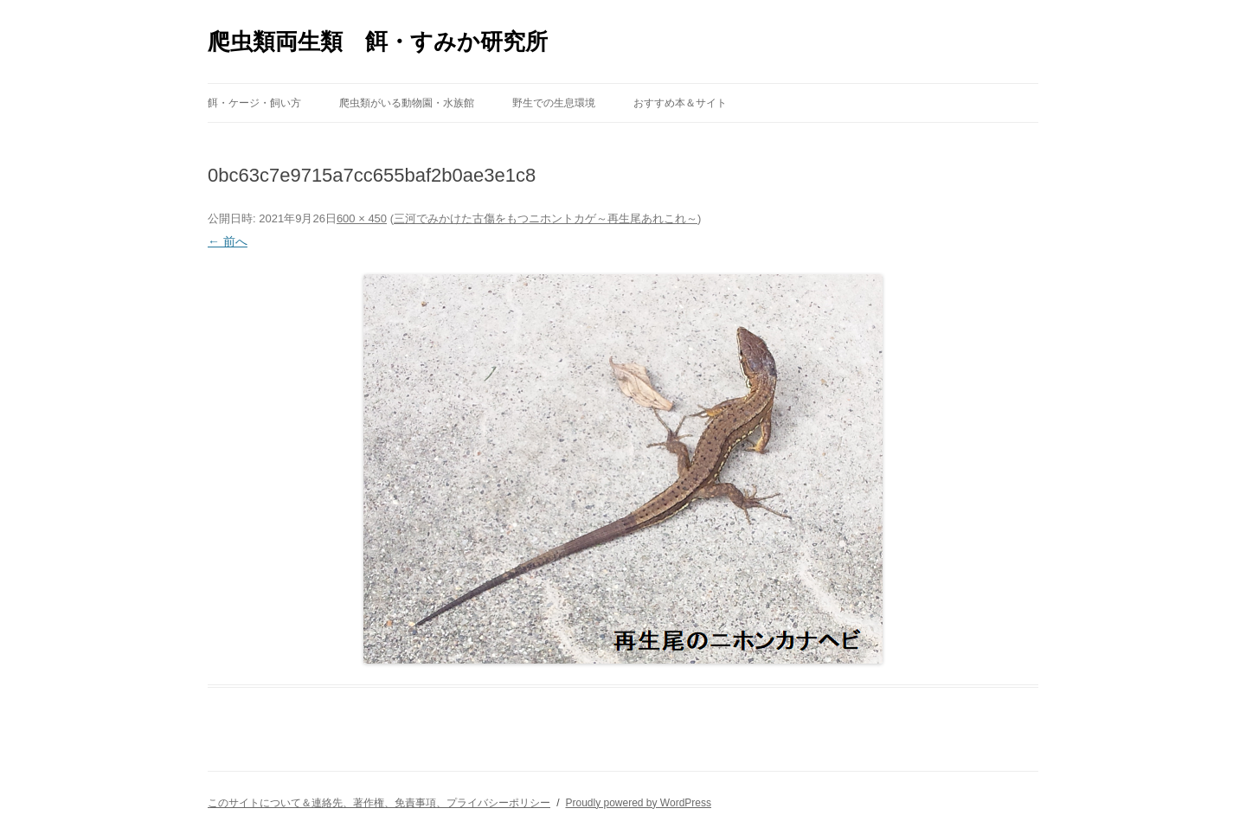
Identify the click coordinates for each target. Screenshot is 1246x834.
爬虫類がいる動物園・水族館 (406, 103)
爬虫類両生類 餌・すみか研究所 (378, 42)
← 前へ (227, 241)
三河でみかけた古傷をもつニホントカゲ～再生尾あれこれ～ (545, 218)
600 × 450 (362, 218)
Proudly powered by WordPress (638, 803)
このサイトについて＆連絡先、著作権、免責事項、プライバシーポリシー (379, 803)
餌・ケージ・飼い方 (254, 103)
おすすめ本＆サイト (680, 103)
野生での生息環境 (553, 103)
